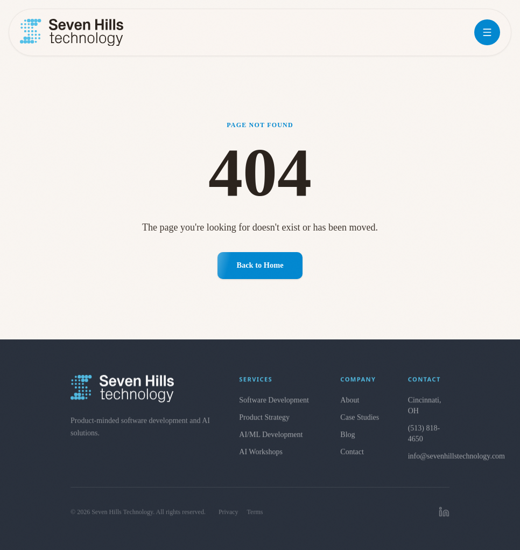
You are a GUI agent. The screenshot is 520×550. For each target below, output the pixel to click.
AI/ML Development (271, 440)
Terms (255, 520)
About (349, 405)
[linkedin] (444, 520)
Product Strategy (264, 423)
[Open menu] (487, 32)
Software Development (273, 405)
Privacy (228, 520)
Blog (347, 440)
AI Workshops (261, 457)
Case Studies (359, 423)
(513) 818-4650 (424, 438)
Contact (352, 457)
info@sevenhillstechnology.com (428, 461)
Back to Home (259, 265)
